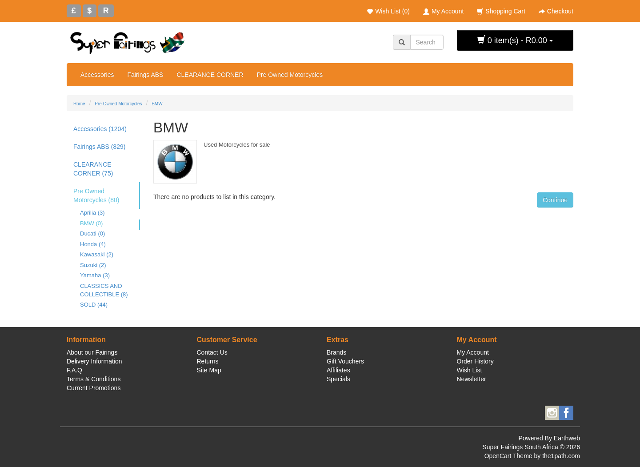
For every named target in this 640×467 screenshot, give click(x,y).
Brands (336, 352)
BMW (157, 103)
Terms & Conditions (93, 379)
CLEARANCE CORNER (209, 74)
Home (79, 103)
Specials (338, 379)
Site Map (209, 370)
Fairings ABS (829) (99, 146)
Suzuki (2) (93, 265)
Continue (555, 200)
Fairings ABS (145, 74)
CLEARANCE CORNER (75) (93, 169)
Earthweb (567, 438)
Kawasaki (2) (96, 254)
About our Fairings (92, 352)
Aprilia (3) (92, 212)
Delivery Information (94, 361)
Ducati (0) (92, 233)
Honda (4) (93, 244)
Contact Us (212, 352)
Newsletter (471, 379)
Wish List (469, 370)
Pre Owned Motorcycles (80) (96, 196)
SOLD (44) (94, 304)
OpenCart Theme (508, 455)
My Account (473, 352)
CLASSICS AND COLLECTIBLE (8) (104, 290)
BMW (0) (91, 223)
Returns (208, 361)
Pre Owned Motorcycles (290, 74)
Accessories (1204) (100, 128)
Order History (475, 361)
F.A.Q (74, 370)
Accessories (97, 74)
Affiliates (338, 370)
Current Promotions (93, 387)
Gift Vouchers (345, 361)
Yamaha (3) (95, 275)
